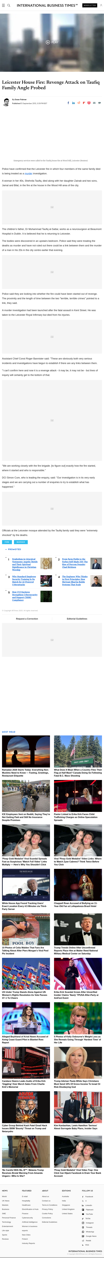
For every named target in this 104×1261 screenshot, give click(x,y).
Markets (5, 1208)
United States (67, 1217)
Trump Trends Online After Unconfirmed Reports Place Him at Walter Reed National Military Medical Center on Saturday (76, 954)
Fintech (25, 1242)
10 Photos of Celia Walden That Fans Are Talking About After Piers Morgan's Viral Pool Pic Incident (25, 954)
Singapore (66, 1208)
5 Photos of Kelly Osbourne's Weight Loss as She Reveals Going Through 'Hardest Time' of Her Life (77, 1043)
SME (4, 1217)
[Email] (94, 102)
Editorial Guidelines (77, 622)
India (64, 1204)
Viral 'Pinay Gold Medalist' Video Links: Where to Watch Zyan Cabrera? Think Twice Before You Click (78, 865)
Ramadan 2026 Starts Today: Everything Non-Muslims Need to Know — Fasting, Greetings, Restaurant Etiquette (25, 776)
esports (25, 1234)
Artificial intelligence (30, 1225)
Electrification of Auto (30, 1213)
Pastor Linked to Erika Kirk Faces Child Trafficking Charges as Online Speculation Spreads (76, 820)
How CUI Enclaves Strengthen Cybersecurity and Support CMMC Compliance (25, 599)
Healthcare (26, 1208)
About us (45, 1200)
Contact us (46, 1204)
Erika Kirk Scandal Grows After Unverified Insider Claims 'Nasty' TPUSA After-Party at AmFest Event (76, 998)
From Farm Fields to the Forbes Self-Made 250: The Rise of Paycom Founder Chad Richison (75, 566)
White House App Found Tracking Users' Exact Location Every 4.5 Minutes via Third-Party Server (24, 909)
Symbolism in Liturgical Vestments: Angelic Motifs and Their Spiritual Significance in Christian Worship (25, 567)
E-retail (25, 1200)
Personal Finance (9, 1221)
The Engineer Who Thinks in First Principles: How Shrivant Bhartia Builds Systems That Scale (74, 584)
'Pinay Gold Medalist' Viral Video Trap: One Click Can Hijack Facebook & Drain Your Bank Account (77, 1176)
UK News (5, 1204)
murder (28, 177)
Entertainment (7, 1230)
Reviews (5, 1242)
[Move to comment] (99, 102)
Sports (4, 1238)
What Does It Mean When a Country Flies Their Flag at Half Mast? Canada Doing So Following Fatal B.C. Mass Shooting (78, 776)
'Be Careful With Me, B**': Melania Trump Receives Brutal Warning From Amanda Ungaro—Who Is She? (23, 1176)
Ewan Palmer (21, 99)
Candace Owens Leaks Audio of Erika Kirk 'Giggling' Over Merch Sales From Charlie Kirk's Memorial (24, 1087)
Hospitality (26, 1204)
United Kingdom (68, 1213)
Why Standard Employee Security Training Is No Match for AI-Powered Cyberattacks (24, 584)
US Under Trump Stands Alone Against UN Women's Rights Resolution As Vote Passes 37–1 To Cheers (24, 998)
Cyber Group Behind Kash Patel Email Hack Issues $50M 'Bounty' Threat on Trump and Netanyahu (24, 1132)
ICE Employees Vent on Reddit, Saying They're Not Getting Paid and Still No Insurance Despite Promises (26, 820)
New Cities (26, 1238)
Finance (25, 1217)
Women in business (29, 1230)
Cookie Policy (47, 1217)
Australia (65, 1200)
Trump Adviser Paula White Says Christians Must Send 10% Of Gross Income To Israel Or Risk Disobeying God (77, 1087)
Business (5, 1213)
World (4, 1200)
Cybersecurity (27, 1221)
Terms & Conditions (49, 1208)
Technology (6, 1225)
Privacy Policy (47, 1213)
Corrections (46, 1221)
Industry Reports (28, 1247)
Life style (5, 1234)
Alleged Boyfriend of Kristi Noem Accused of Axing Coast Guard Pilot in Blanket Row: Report (25, 1043)
